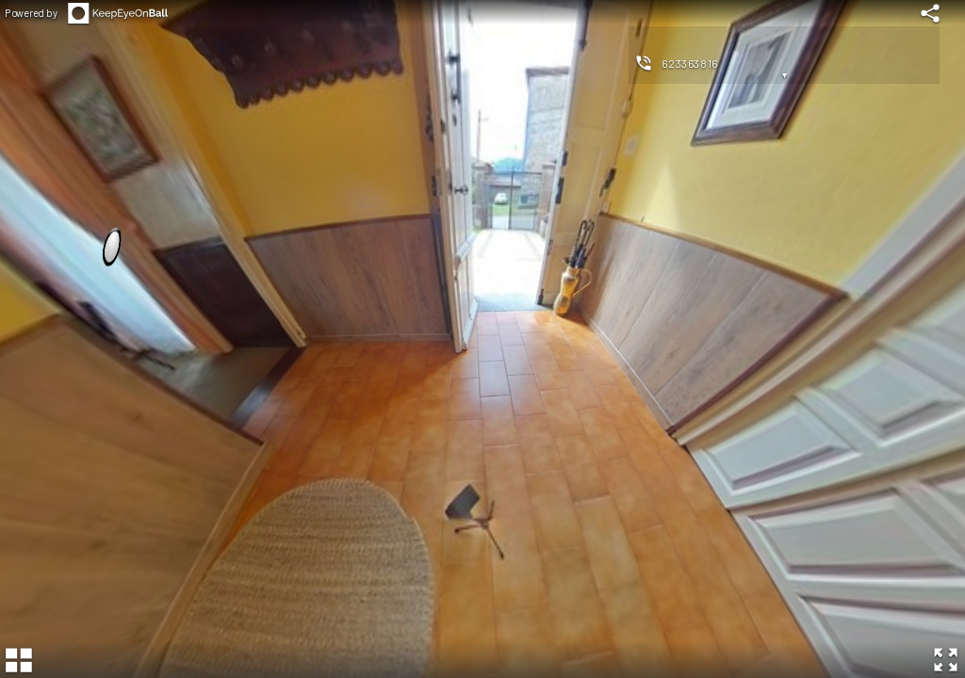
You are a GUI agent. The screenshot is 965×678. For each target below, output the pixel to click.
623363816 (689, 63)
